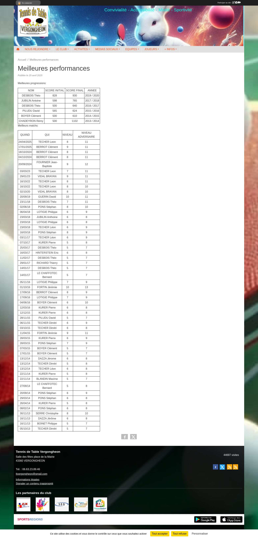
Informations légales (27, 479)
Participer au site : (229, 2)
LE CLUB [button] (61, 49)
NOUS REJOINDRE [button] (36, 49)
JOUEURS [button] (150, 49)
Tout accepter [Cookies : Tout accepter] (160, 533)
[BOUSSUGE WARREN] (81, 504)
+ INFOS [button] (169, 49)
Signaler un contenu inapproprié (34, 483)
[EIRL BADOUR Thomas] (100, 504)
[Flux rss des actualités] (229, 466)
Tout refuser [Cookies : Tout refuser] (180, 533)
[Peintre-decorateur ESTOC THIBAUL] (43, 504)
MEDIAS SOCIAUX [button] (106, 49)
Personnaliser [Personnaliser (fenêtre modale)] (200, 533)
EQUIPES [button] (131, 49)
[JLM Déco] (23, 504)
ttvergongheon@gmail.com (31, 473)
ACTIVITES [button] (81, 49)
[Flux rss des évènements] (235, 466)
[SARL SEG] (62, 504)
